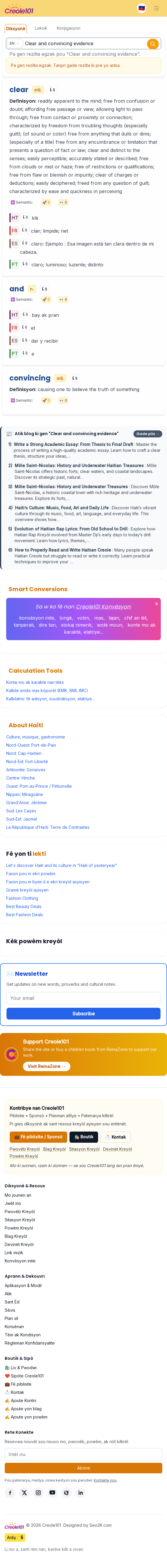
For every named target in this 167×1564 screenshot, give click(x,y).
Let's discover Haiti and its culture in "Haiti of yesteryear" (61, 865)
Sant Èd (12, 1301)
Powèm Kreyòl (24, 1156)
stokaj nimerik (76, 625)
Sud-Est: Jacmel (21, 818)
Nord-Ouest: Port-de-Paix (31, 745)
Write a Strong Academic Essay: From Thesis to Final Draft (74, 444)
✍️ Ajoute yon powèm (26, 1416)
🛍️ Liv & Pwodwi (21, 1367)
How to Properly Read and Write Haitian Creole (63, 549)
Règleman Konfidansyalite (30, 1342)
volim (83, 618)
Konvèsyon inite (20, 1260)
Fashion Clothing (22, 898)
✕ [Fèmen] (156, 604)
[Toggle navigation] (156, 8)
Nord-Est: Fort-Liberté (27, 761)
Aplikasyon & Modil (23, 1285)
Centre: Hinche (20, 777)
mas (98, 618)
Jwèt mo (13, 1203)
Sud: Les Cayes (21, 810)
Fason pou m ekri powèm (30, 873)
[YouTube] (52, 1492)
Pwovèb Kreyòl (25, 1149)
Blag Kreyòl (54, 1149)
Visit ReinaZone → (47, 1066)
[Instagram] (38, 1492)
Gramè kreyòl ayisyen (27, 889)
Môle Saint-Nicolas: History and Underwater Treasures (72, 486)
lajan (114, 618)
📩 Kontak (115, 1136)
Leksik (41, 28)
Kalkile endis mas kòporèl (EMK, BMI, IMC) (47, 690)
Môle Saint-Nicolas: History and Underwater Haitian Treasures (80, 465)
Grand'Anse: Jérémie (26, 802)
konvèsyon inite (36, 618)
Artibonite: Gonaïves (25, 769)
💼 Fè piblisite (18, 1384)
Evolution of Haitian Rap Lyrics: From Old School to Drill (71, 528)
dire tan (47, 625)
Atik (8, 1293)
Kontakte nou (105, 1480)
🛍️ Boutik (83, 1136)
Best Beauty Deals (24, 906)
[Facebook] (10, 1492)
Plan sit (11, 1318)
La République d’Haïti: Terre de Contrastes (48, 827)
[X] (24, 1492)
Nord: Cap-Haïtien (24, 753)
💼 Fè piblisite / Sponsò (38, 1136)
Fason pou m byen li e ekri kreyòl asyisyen (48, 881)
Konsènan (14, 1326)
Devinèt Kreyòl (117, 1149)
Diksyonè (15, 28)
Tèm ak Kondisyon (23, 1334)
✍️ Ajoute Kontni (20, 1400)
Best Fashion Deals (24, 914)
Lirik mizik (14, 1252)
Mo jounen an (18, 1195)
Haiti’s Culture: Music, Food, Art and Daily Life (62, 507)
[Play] (52, 90)
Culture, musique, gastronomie (35, 736)
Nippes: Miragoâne (24, 794)
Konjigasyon (68, 28)
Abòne (83, 1467)
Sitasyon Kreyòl (84, 1149)
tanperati (24, 625)
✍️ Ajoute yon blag (23, 1408)
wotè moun (109, 625)
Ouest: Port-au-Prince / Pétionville (39, 786)
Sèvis (10, 1310)
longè (65, 618)
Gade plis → (147, 433)
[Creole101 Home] (19, 8)
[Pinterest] (66, 1492)
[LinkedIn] (80, 1492)
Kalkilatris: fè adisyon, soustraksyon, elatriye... (50, 698)
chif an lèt (135, 618)
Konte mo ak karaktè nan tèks (35, 682)
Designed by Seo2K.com (87, 1525)
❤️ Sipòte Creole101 (24, 1375)
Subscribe (83, 1014)
